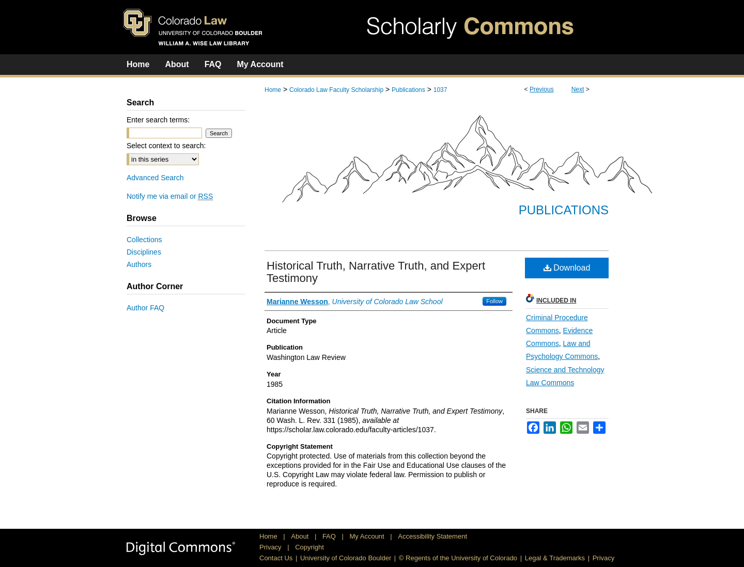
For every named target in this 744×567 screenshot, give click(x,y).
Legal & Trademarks (555, 558)
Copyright (309, 547)
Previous (542, 89)
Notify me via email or (170, 196)
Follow (494, 301)
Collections (144, 239)
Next (577, 89)
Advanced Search (155, 178)
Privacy (271, 547)
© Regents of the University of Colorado (458, 558)
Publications (408, 89)
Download (567, 267)
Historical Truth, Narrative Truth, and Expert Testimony (376, 272)
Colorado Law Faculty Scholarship (336, 89)
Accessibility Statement (432, 536)
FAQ (330, 536)
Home (273, 89)
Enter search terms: (158, 120)
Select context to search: (166, 145)
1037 (440, 89)
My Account (368, 536)
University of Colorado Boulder (345, 558)
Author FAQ (145, 308)
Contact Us (275, 558)
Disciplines (144, 252)
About (301, 536)
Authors (139, 264)
